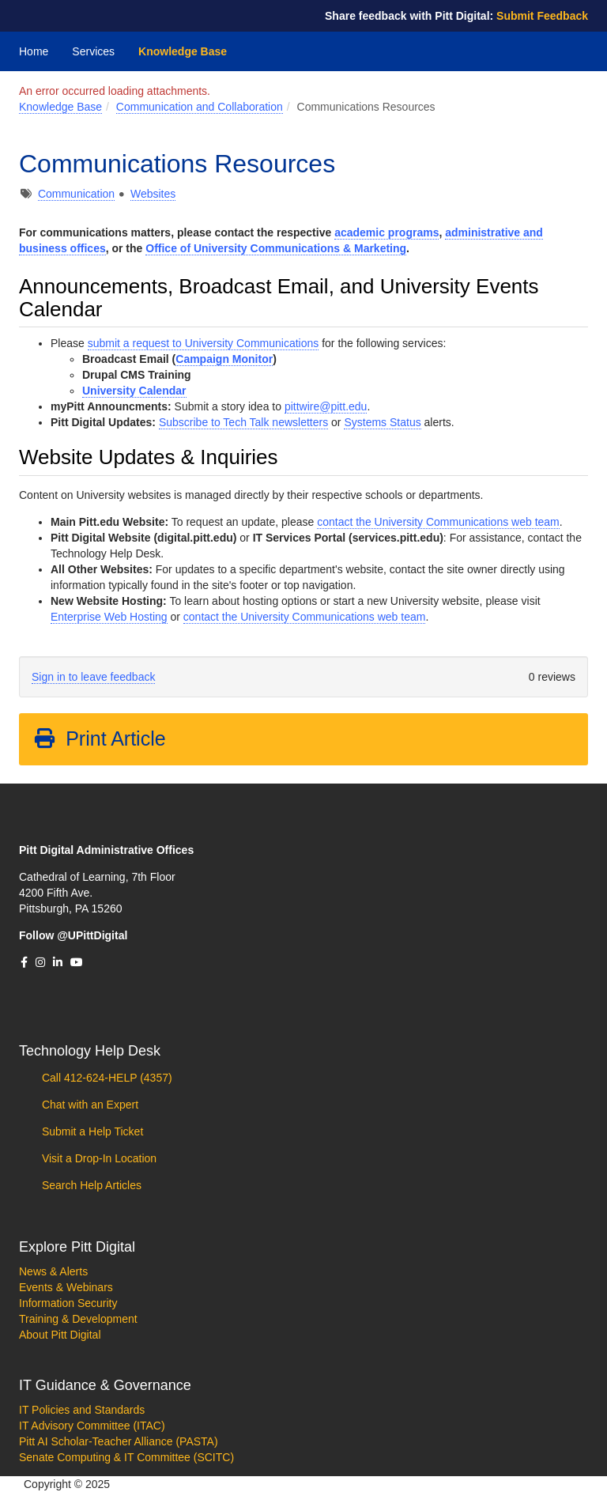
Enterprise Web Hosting (109, 616)
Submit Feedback (542, 15)
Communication (76, 193)
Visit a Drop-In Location (97, 1158)
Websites (152, 193)
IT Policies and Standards (82, 1409)
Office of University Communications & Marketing (275, 248)
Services (93, 51)
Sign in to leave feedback (93, 676)
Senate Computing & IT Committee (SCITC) (126, 1457)
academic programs (386, 232)
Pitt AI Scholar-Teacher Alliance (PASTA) (118, 1441)
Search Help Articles (90, 1185)
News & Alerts (53, 1271)
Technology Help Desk (89, 1051)
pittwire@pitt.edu (326, 406)
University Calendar (134, 390)
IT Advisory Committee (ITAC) (92, 1425)
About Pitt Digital (60, 1334)
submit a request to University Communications (203, 343)
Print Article (99, 738)
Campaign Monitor (224, 359)
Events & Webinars (66, 1287)
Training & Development (78, 1319)
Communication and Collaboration (199, 106)
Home (33, 51)
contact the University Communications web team (438, 522)
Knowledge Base (182, 51)
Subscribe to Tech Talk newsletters (243, 422)
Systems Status (382, 422)
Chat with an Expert (88, 1104)
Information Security (68, 1303)
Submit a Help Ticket (91, 1131)
